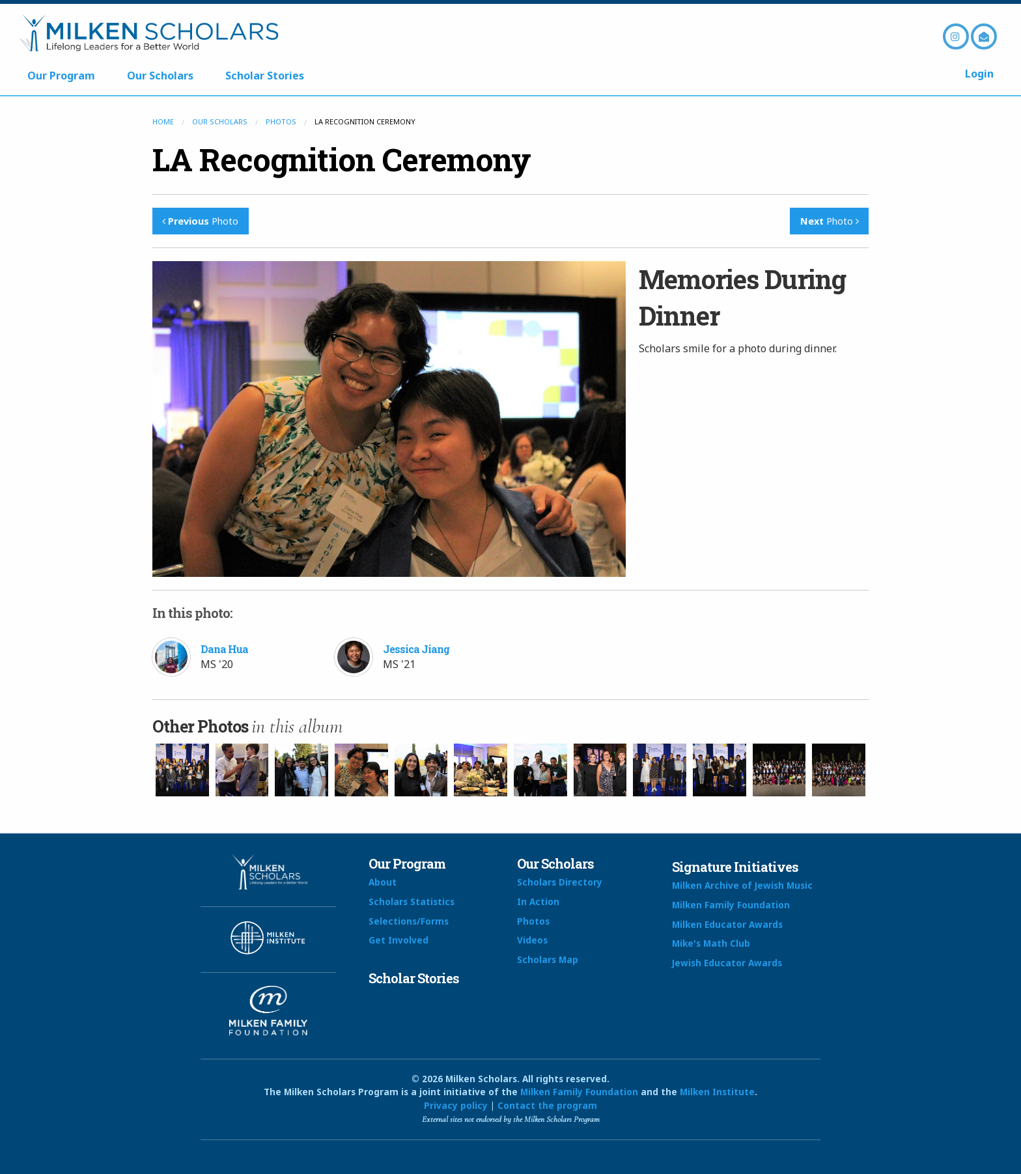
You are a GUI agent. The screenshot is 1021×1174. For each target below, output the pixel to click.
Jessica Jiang (416, 649)
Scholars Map (547, 959)
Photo (200, 221)
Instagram (956, 36)
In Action (538, 901)
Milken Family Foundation (731, 905)
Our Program (61, 75)
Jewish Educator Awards (727, 963)
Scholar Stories (264, 75)
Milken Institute (717, 1091)
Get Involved (398, 940)
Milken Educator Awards (727, 924)
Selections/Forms (409, 921)
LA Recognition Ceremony (341, 159)
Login (979, 73)
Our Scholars (160, 75)
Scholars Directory (559, 882)
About (383, 882)
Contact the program (547, 1105)
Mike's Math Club (711, 943)
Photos (281, 121)
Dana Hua (224, 649)
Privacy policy (456, 1105)
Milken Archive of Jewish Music (742, 885)
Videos (532, 940)
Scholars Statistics (412, 901)
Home (163, 121)
